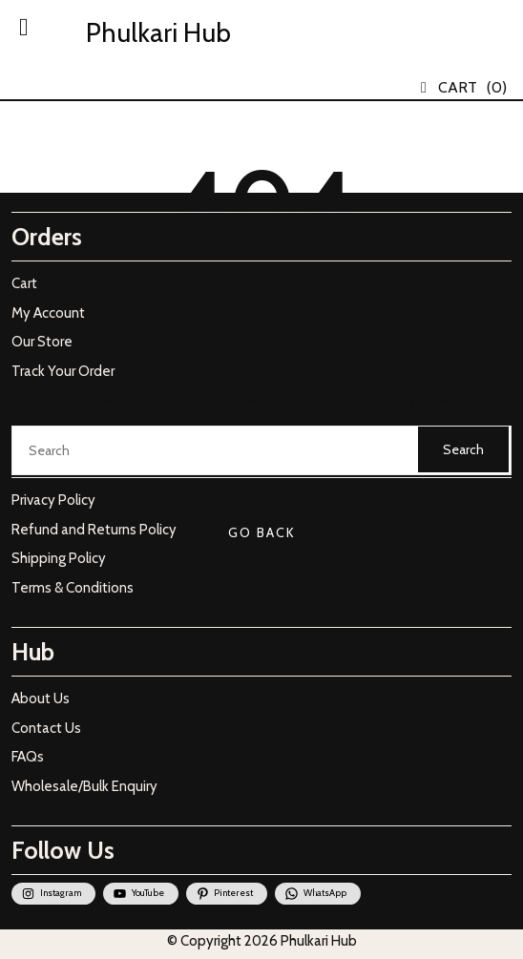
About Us (40, 698)
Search (463, 449)
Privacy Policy (53, 500)
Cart (24, 283)
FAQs (27, 756)
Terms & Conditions (72, 587)
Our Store (42, 341)
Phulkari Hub (158, 32)
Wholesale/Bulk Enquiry (84, 786)
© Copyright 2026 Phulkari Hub (262, 940)
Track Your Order (63, 371)
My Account (48, 313)
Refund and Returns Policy (94, 529)
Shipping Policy (58, 558)
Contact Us (46, 728)
